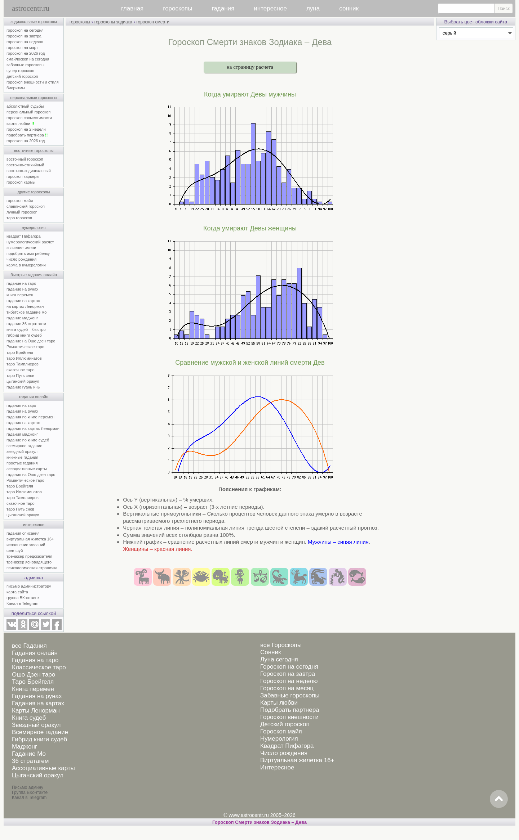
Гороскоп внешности (289, 717)
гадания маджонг (22, 434)
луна (313, 8)
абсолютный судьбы (25, 106)
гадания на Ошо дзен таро (30, 474)
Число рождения (283, 753)
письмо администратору (28, 586)
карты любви (20, 123)
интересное (270, 8)
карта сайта (17, 592)
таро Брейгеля (19, 352)
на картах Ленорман (25, 306)
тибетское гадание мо (26, 312)
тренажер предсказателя (29, 556)
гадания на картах (23, 423)
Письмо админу (27, 787)
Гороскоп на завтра (287, 673)
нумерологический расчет (30, 242)
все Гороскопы (281, 645)
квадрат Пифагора (23, 236)
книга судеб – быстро (26, 329)
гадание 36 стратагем (26, 324)
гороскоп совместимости (29, 118)
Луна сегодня (279, 659)
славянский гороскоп (25, 206)
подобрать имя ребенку (28, 253)
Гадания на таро (35, 660)
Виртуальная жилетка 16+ (297, 760)
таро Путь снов (20, 375)
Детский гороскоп (285, 724)
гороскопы (177, 8)
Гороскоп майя (281, 731)
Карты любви (279, 702)
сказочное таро (20, 370)
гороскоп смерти (152, 21)
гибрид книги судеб (24, 335)
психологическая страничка (31, 568)
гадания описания (23, 533)
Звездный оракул (36, 725)
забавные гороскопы (25, 65)
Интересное (277, 767)
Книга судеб (29, 717)
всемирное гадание (24, 446)
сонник (349, 8)
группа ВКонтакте (22, 598)
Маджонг (24, 746)
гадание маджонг (22, 318)
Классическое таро (39, 667)
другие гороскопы (34, 192)
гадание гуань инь (23, 387)
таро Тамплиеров (22, 364)
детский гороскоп (22, 76)
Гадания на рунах (37, 696)
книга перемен (19, 295)
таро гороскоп (19, 218)
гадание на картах (23, 300)
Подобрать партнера (289, 709)
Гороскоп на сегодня (289, 666)
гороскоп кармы (20, 182)
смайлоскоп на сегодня (27, 59)
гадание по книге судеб (27, 440)
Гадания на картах (38, 703)
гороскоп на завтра (23, 36)
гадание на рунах (22, 289)
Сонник (270, 652)
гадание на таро (21, 283)
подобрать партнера (27, 135)
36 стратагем (30, 761)
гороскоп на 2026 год (25, 53)
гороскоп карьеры (22, 176)
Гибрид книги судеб (39, 739)
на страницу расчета (250, 67)
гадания (223, 8)
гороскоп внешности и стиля (32, 82)
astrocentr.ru (30, 8)
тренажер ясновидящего (29, 562)
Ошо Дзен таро (33, 674)
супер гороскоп (20, 70)
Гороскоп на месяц (287, 688)
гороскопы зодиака (113, 21)
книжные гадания (22, 457)
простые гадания (21, 463)
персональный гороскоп (28, 112)
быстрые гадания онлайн (33, 275)
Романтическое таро (25, 347)
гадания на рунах (22, 411)
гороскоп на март (22, 47)
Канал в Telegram (22, 603)
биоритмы (15, 88)
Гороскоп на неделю (289, 681)
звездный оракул (21, 451)
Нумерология (279, 738)
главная (132, 8)
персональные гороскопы (33, 97)
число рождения (21, 259)
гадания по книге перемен (30, 417)
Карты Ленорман (36, 710)
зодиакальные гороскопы (33, 21)
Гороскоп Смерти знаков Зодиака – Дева (259, 822)
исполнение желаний (25, 545)
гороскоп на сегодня (25, 30)
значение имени (21, 248)
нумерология (34, 227)
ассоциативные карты (26, 469)
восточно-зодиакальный (28, 171)
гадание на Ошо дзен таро (30, 341)
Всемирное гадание (40, 732)
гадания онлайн (33, 397)
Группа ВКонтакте (30, 792)
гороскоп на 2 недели (26, 129)
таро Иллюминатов (24, 358)
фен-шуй (14, 550)
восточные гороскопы (34, 150)
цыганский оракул (22, 381)
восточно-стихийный (25, 165)
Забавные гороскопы (290, 695)
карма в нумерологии (26, 265)
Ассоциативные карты (43, 768)
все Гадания (29, 645)
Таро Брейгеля (33, 681)
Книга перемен (33, 689)
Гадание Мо (29, 753)
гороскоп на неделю (24, 42)
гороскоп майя (19, 200)
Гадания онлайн (35, 653)
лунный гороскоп (21, 212)
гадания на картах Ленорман (34, 428)
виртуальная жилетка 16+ (30, 539)
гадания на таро (21, 405)
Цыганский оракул (37, 775)
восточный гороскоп (24, 159)
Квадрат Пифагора (287, 745)
